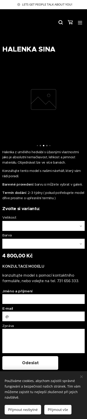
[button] (60, 22)
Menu (80, 22)
